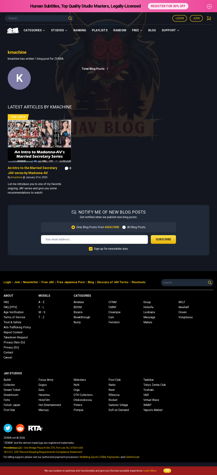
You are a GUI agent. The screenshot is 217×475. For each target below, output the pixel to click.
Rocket (113, 400)
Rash (112, 390)
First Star (9, 410)
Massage (149, 317)
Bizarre (78, 312)
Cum (111, 317)
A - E (41, 302)
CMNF (112, 307)
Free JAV (47, 282)
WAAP (147, 405)
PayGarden (113, 457)
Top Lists (18, 117)
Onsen (182, 312)
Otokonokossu (83, 400)
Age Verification (14, 312)
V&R (146, 395)
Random (119, 30)
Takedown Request (16, 337)
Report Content (13, 332)
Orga (77, 390)
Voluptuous (185, 317)
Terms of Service (14, 317)
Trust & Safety (12, 322)
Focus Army (46, 380)
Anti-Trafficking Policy (17, 327)
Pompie (78, 410)
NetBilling (85, 457)
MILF (181, 302)
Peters (78, 405)
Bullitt (7, 380)
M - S (42, 312)
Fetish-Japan (12, 405)
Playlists (100, 30)
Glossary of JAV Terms (112, 282)
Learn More (150, 470)
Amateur (79, 302)
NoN (76, 385)
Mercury (44, 410)
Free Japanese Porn (71, 282)
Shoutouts (139, 282)
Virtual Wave (151, 400)
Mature (147, 322)
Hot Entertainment (50, 405)
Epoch (94, 457)
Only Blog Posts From (97, 227)
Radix (112, 385)
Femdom (114, 322)
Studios (59, 30)
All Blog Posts (136, 227)
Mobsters (80, 380)
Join (196, 18)
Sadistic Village (118, 405)
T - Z (41, 317)
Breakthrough (82, 317)
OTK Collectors (83, 395)
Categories (34, 30)
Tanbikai (148, 380)
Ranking (79, 30)
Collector (9, 385)
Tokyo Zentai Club (154, 385)
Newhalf (183, 307)
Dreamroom (11, 395)
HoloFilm (44, 400)
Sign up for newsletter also (111, 248)
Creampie (115, 312)
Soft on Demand (119, 410)
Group (147, 302)
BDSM (78, 307)
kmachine (17, 177)
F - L (41, 307)
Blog (152, 30)
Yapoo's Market (152, 410)
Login (180, 18)
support (171, 30)
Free (137, 30)
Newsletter (30, 282)
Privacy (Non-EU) (14, 342)
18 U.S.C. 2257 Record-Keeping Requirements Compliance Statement (43, 452)
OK (167, 470)
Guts (41, 390)
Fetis (7, 400)
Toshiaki (148, 390)
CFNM (112, 302)
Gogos (43, 385)
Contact (8, 352)
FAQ (6, 302)
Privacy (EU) (11, 347)
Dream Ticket (12, 390)
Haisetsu (44, 395)
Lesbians (149, 312)
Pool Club (115, 380)
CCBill (102, 457)
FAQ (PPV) (10, 307)
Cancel (8, 357)
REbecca (114, 395)
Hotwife (148, 307)
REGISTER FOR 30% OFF (168, 6)
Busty (77, 322)
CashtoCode (132, 457)
